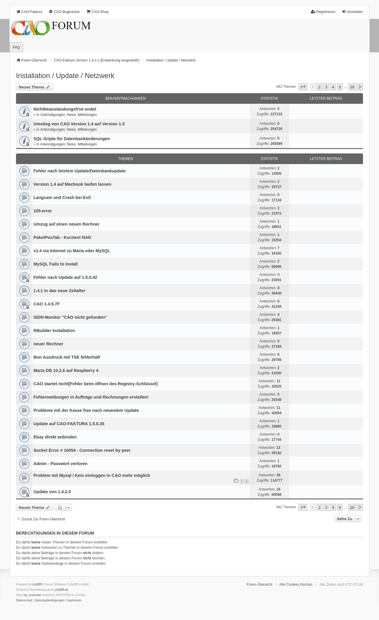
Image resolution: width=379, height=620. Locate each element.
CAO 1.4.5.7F (46, 304)
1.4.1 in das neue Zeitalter (59, 290)
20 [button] (352, 87)
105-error (42, 210)
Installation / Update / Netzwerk (65, 76)
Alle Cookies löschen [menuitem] (296, 584)
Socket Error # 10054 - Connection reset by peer (82, 450)
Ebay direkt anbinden (55, 437)
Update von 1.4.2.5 (52, 491)
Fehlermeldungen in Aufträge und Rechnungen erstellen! (91, 397)
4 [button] (333, 87)
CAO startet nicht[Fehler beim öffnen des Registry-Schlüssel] (95, 383)
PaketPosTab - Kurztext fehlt (62, 237)
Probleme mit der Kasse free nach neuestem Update (86, 410)
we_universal (32, 595)
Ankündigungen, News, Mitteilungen (68, 115)
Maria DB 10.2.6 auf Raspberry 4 (65, 370)
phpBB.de (61, 589)
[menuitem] (24, 600)
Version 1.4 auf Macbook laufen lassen (72, 184)
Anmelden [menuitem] (352, 11)
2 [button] (319, 87)
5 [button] (340, 87)
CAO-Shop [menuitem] (97, 11)
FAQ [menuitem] (16, 47)
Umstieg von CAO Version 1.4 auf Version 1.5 (79, 124)
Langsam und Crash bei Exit (62, 197)
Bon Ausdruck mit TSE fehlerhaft (66, 357)
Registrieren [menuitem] (323, 11)
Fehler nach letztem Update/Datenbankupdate (79, 171)
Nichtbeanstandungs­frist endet (64, 109)
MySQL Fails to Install (55, 264)
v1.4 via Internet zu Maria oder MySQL (71, 250)
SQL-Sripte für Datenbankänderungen (71, 138)
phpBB (37, 584)
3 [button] (326, 87)
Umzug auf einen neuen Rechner (66, 224)
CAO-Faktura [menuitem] (29, 11)
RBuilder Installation (54, 330)
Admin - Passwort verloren (60, 463)
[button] (302, 86)
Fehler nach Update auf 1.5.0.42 (65, 277)
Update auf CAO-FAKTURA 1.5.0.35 (68, 423)
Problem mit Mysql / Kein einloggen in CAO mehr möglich (91, 475)
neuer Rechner (48, 343)
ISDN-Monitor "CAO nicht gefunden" (70, 317)
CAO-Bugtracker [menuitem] (64, 11)
